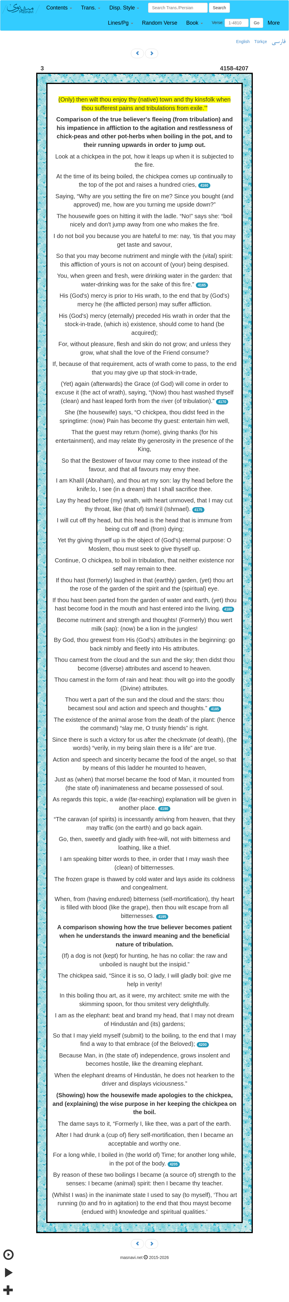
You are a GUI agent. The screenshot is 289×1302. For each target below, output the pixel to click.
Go (256, 22)
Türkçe (260, 41)
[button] (59, 7)
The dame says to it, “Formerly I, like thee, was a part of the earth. (144, 1123)
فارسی (278, 41)
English (243, 41)
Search (219, 7)
